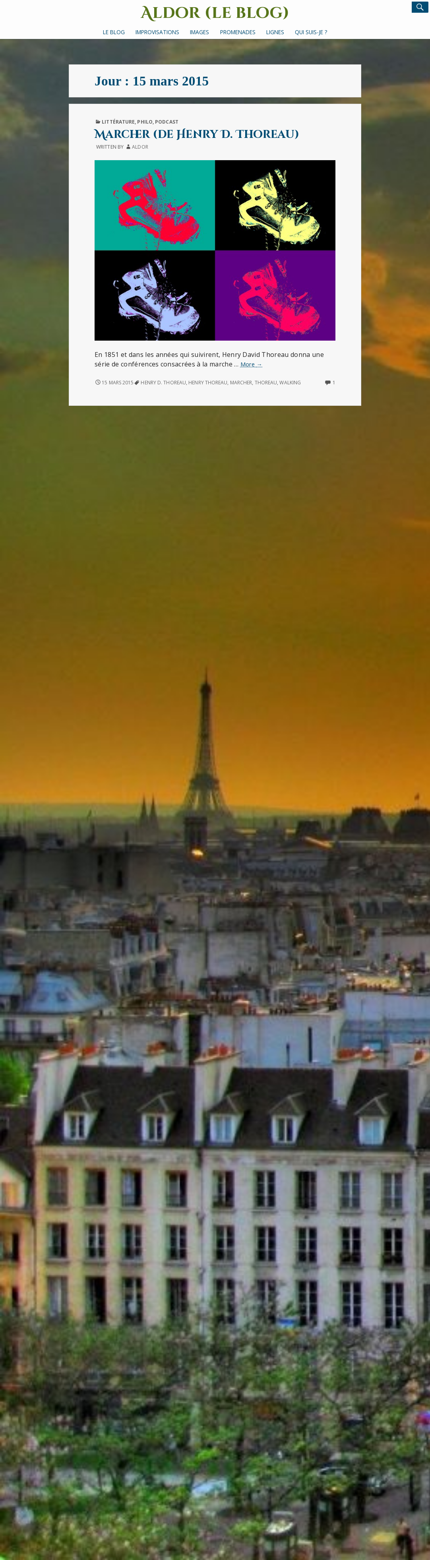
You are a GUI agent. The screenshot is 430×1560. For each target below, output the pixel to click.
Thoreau (266, 382)
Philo (144, 121)
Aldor (140, 146)
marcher (241, 382)
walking (290, 382)
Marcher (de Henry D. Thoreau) (197, 134)
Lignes (275, 32)
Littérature (118, 121)
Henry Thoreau (207, 382)
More (251, 364)
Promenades (238, 32)
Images (199, 32)
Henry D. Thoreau (163, 382)
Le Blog (114, 32)
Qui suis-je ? (311, 32)
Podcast (166, 121)
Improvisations (157, 32)
